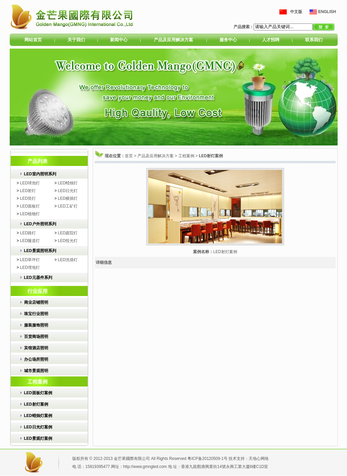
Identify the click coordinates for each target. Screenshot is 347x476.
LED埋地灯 (30, 267)
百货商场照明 (36, 336)
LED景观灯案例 (38, 438)
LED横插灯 (68, 198)
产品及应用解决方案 (173, 39)
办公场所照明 (36, 359)
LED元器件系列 (38, 277)
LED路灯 (28, 233)
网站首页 (33, 39)
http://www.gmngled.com (145, 466)
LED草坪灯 (30, 259)
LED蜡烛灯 (68, 183)
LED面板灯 (30, 206)
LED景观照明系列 (40, 250)
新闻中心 (118, 39)
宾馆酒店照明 (36, 348)
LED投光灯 (68, 240)
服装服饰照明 (36, 325)
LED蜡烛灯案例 (38, 415)
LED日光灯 (68, 190)
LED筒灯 (28, 198)
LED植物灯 (30, 214)
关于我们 (76, 39)
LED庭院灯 (68, 233)
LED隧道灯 (30, 240)
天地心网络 (259, 458)
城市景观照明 (36, 370)
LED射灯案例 (36, 404)
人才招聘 (270, 39)
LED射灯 (28, 190)
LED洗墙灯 (68, 259)
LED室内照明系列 (40, 174)
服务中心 (228, 39)
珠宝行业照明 (36, 313)
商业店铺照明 (36, 302)
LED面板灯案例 (38, 393)
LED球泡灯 (30, 183)
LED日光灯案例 (38, 427)
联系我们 (314, 39)
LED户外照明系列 (40, 224)
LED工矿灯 (68, 206)
